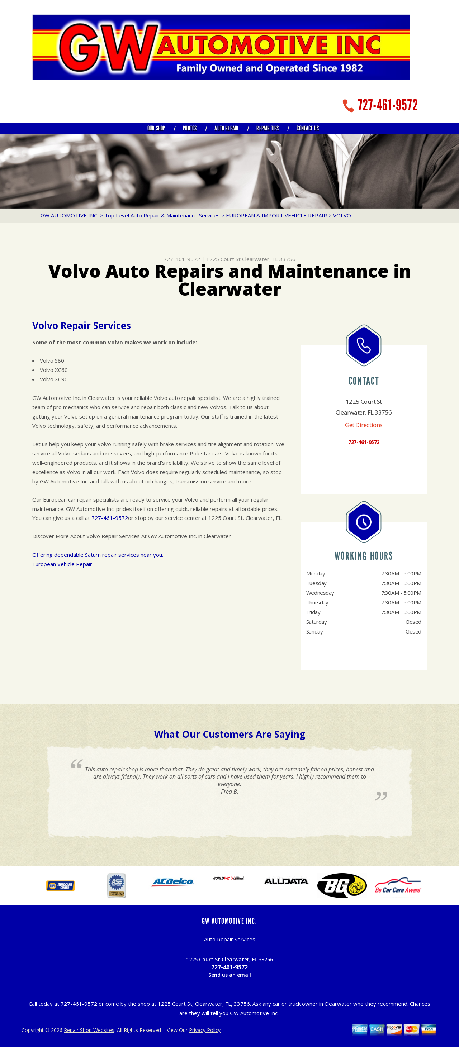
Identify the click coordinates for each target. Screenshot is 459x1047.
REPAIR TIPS (267, 128)
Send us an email (229, 974)
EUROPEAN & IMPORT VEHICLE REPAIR (276, 215)
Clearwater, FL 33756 (268, 259)
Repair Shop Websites (89, 1030)
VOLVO (342, 215)
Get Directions (364, 425)
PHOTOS (190, 128)
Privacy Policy (205, 1030)
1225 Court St (223, 259)
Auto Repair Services (229, 939)
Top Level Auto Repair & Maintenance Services (162, 215)
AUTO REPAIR (226, 128)
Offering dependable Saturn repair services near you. (97, 554)
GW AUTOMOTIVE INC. (69, 215)
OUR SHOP (156, 128)
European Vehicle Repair (62, 564)
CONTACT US (308, 128)
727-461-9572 (388, 105)
